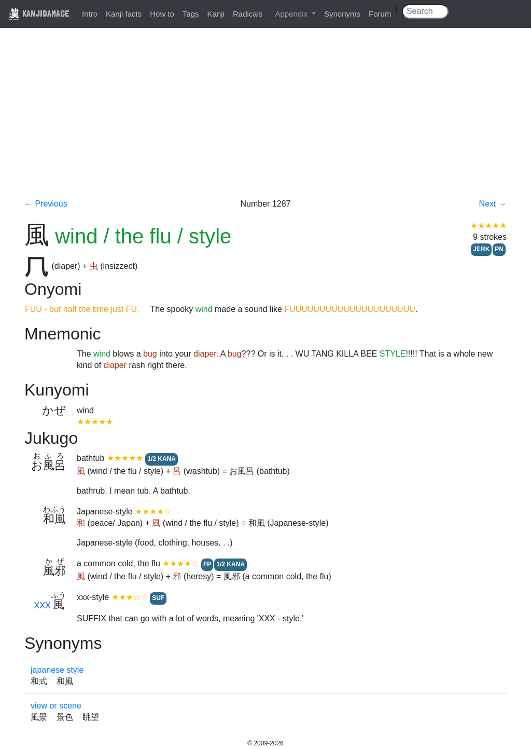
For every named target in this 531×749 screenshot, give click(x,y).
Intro (89, 13)
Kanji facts (124, 13)
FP (207, 564)
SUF (158, 598)
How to (162, 13)
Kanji (216, 13)
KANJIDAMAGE (38, 13)
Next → (493, 203)
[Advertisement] (265, 120)
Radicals (248, 13)
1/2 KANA (161, 458)
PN (499, 249)
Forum (380, 13)
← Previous (45, 203)
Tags (191, 13)
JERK (481, 249)
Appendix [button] (292, 13)
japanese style (57, 669)
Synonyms (342, 13)
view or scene (56, 705)
